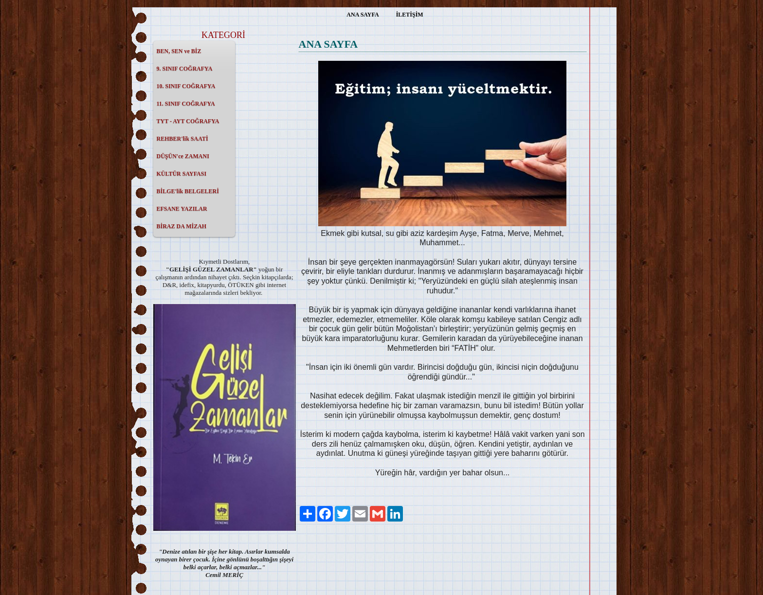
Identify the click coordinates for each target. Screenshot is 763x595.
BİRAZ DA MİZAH (182, 226)
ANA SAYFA (362, 14)
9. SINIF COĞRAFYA (185, 68)
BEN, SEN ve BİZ (179, 51)
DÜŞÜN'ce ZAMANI (183, 156)
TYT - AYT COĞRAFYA (188, 121)
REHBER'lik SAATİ (182, 138)
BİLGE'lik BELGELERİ (188, 191)
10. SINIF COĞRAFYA (186, 86)
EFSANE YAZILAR (182, 208)
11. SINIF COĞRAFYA (186, 103)
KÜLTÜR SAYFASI (182, 173)
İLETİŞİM (409, 14)
